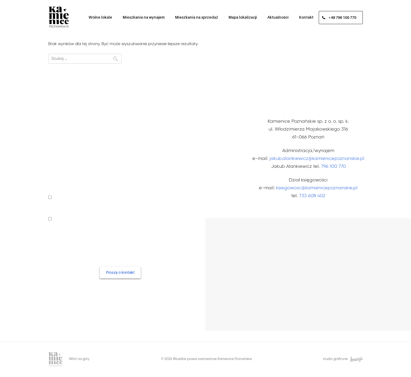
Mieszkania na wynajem (144, 17)
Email (54, 170)
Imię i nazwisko (64, 139)
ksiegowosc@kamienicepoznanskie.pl (317, 188)
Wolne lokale (100, 17)
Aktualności (278, 17)
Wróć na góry (79, 359)
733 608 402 (312, 195)
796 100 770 (333, 166)
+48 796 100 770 (342, 17)
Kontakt (306, 17)
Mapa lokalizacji (243, 17)
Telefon (56, 154)
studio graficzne (343, 359)
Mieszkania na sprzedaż (196, 17)
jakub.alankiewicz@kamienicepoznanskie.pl (316, 158)
